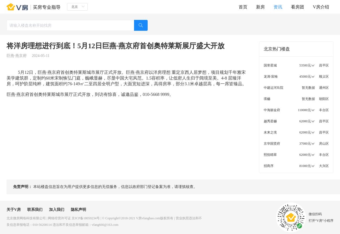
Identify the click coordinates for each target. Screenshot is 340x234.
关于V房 (14, 210)
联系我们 (34, 210)
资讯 (278, 7)
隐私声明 (78, 210)
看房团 (297, 7)
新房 (260, 7)
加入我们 (56, 210)
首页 (243, 7)
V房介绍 (321, 7)
